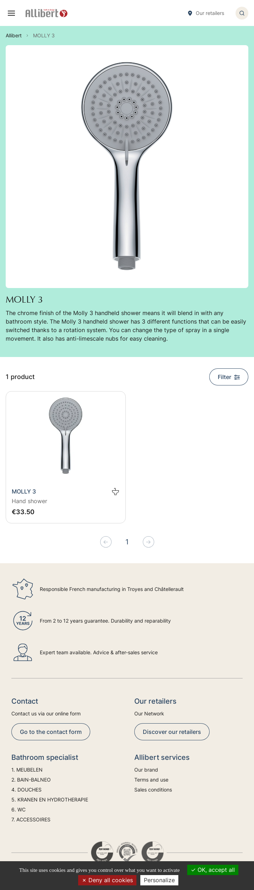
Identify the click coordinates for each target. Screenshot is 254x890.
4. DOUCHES (26, 790)
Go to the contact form (51, 731)
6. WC (18, 809)
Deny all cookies (107, 880)
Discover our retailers (172, 731)
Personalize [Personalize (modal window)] (159, 880)
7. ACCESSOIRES (30, 819)
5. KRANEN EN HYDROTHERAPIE (49, 799)
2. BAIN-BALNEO (31, 780)
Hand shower (29, 501)
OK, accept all (213, 869)
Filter (229, 376)
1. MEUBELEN (27, 770)
